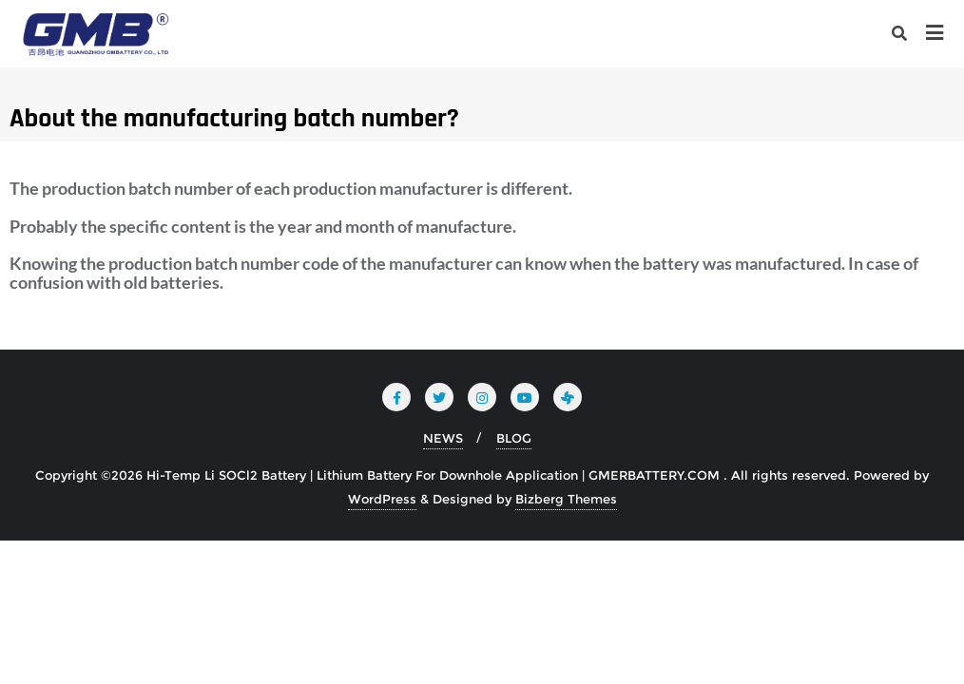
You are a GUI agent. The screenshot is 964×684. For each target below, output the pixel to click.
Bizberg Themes (566, 498)
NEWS (443, 438)
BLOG (513, 438)
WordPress (382, 498)
